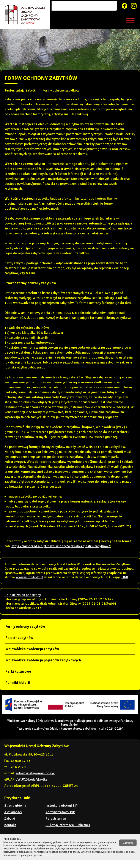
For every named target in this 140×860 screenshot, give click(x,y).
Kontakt (10, 825)
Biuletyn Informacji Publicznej (68, 825)
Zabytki (31, 90)
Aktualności (13, 812)
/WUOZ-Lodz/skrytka (31, 779)
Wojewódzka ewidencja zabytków (32, 649)
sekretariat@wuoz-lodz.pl (35, 773)
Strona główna (15, 805)
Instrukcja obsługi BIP (62, 805)
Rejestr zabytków (19, 638)
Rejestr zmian (56, 818)
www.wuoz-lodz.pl (29, 577)
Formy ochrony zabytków (60, 90)
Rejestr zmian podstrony (23, 595)
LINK (124, 577)
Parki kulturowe (18, 671)
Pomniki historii (17, 682)
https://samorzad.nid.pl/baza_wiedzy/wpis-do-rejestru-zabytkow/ (60, 546)
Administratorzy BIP (60, 812)
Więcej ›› (48, 855)
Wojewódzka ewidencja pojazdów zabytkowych (43, 660)
